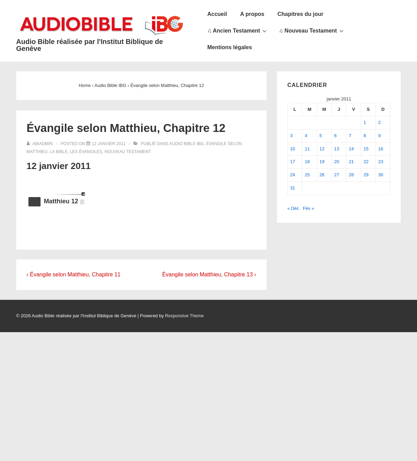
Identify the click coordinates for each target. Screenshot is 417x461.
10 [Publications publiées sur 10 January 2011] (292, 148)
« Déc (293, 208)
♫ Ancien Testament (237, 30)
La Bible (59, 151)
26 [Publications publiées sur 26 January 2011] (322, 174)
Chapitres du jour (300, 14)
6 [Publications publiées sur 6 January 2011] (335, 135)
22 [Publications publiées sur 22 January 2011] (366, 161)
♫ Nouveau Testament (312, 30)
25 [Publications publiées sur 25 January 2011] (307, 174)
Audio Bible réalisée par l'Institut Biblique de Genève (89, 45)
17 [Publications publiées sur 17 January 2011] (292, 161)
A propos (252, 14)
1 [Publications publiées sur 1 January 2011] (365, 122)
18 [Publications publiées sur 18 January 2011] (307, 161)
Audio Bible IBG (187, 143)
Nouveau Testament (128, 151)
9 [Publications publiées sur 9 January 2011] (379, 135)
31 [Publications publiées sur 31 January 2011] (292, 187)
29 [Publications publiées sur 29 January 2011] (366, 174)
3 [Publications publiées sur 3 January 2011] (291, 135)
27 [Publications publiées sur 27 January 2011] (336, 174)
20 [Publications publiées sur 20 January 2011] (336, 161)
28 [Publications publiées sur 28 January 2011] (351, 174)
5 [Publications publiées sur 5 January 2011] (321, 135)
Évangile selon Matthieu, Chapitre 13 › (209, 274)
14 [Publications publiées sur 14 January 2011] (351, 148)
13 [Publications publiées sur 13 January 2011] (336, 148)
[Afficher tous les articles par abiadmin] (40, 143)
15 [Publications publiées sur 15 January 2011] (366, 148)
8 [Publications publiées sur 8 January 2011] (365, 135)
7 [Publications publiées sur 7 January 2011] (350, 135)
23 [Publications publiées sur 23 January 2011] (380, 161)
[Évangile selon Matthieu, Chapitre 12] (108, 143)
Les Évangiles (86, 151)
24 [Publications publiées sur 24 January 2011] (292, 174)
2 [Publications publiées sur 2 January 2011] (379, 122)
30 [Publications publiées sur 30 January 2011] (380, 174)
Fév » (308, 208)
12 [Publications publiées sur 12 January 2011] (322, 148)
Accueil (217, 14)
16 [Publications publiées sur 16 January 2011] (380, 148)
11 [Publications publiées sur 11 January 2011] (307, 148)
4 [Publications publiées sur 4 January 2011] (306, 135)
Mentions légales (229, 47)
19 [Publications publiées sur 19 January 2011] (322, 161)
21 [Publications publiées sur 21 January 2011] (351, 161)
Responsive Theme (184, 315)
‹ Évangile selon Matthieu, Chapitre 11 (74, 274)
